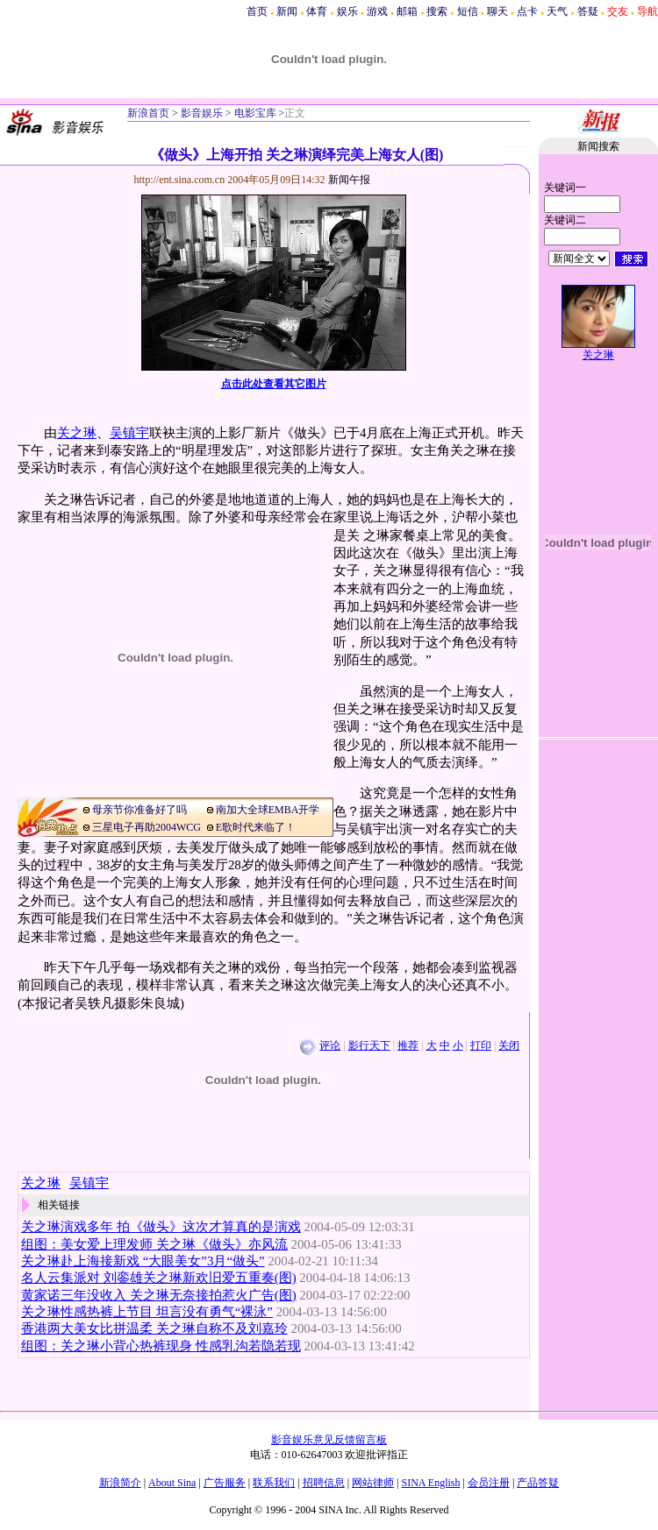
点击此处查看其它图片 (273, 384)
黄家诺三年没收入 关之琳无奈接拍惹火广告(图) (159, 1295)
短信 (467, 11)
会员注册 (489, 1483)
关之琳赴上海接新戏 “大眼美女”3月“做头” (143, 1261)
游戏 (377, 11)
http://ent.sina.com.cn (181, 180)
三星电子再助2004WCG (146, 827)
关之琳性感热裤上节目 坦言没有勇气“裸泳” (147, 1312)
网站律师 (373, 1483)
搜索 (436, 11)
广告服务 (225, 1483)
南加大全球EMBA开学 (268, 810)
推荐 (407, 1045)
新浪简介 (120, 1483)
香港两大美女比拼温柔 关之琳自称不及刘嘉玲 (154, 1328)
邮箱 (407, 11)
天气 (557, 11)
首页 (257, 11)
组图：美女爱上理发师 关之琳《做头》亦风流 (154, 1244)
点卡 (527, 11)
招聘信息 (324, 1483)
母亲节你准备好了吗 (139, 810)
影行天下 (369, 1045)
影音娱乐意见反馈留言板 (329, 1440)
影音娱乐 (202, 113)
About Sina (172, 1483)
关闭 (508, 1045)
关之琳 (77, 433)
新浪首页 (148, 113)
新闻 (286, 11)
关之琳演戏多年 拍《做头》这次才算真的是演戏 (161, 1227)
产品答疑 (538, 1483)
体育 (316, 11)
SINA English (430, 1483)
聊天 (497, 11)
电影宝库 (254, 113)
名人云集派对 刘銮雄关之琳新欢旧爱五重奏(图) (159, 1278)
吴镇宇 (129, 433)
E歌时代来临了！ (256, 827)
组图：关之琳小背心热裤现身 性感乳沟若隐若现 (161, 1346)
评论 (329, 1045)
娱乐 (347, 11)
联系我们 (274, 1483)
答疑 (587, 11)
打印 (480, 1045)
